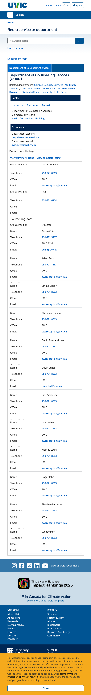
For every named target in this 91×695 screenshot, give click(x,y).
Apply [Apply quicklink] (49, 5)
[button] (66, 5)
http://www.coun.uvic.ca (25, 137)
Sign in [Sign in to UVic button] (77, 5)
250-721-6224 (49, 200)
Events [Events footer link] (11, 628)
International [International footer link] (54, 628)
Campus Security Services (48, 85)
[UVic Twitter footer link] (29, 566)
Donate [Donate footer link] (11, 635)
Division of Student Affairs (24, 92)
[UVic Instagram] (14, 566)
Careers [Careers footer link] (11, 632)
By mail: (46, 105)
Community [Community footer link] (54, 635)
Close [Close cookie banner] (45, 688)
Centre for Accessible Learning (59, 88)
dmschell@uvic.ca (52, 386)
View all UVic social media (65, 565)
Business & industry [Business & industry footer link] (58, 632)
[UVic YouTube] (45, 566)
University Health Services (55, 92)
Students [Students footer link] (52, 614)
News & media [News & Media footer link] (15, 625)
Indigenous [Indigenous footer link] (53, 625)
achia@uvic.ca (50, 249)
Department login (17, 58)
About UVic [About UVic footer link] (13, 614)
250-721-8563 (49, 173)
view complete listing (49, 157)
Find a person (15, 48)
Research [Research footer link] (12, 621)
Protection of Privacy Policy (21, 676)
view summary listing (22, 157)
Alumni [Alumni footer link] (51, 621)
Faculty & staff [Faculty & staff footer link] (55, 617)
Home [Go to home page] (10, 22)
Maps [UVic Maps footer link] (52, 650)
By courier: (33, 105)
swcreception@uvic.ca (24, 145)
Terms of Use (66, 673)
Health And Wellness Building (28, 118)
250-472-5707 (49, 237)
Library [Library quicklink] (57, 5)
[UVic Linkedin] (37, 566)
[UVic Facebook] (21, 566)
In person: (18, 105)
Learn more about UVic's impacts (45, 600)
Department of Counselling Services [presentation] (29, 68)
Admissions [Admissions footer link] (13, 617)
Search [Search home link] (20, 14)
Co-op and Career (30, 88)
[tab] (30, 68)
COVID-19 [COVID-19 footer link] (12, 639)
